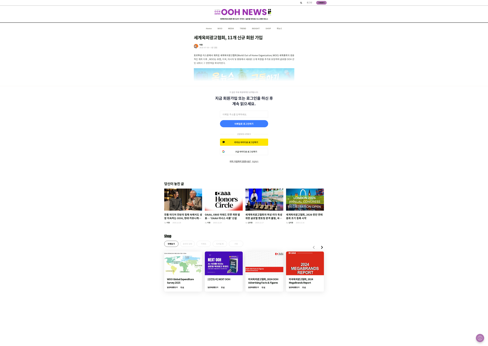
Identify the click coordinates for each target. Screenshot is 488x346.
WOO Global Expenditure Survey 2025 (180, 281)
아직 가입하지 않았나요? (244, 161)
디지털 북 (226, 244)
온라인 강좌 (190, 244)
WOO (220, 28)
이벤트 (208, 244)
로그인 (309, 2)
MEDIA (231, 28)
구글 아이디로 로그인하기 (246, 151)
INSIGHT (256, 28)
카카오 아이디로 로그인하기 (246, 142)
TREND (243, 28)
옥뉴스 (279, 28)
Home (209, 28)
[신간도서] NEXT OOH (219, 280)
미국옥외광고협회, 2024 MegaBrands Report (301, 281)
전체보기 (172, 244)
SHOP (268, 28)
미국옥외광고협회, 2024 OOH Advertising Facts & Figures (263, 281)
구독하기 (321, 3)
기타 (244, 244)
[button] (322, 248)
